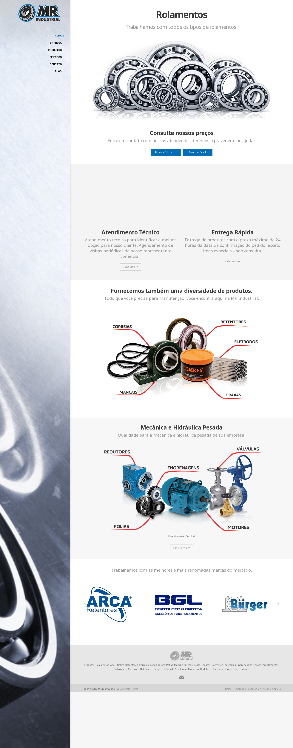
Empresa (239, 689)
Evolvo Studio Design (127, 689)
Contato (276, 689)
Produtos (252, 689)
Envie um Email (197, 152)
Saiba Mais (130, 266)
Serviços (264, 689)
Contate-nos (181, 547)
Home (228, 689)
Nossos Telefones (165, 152)
